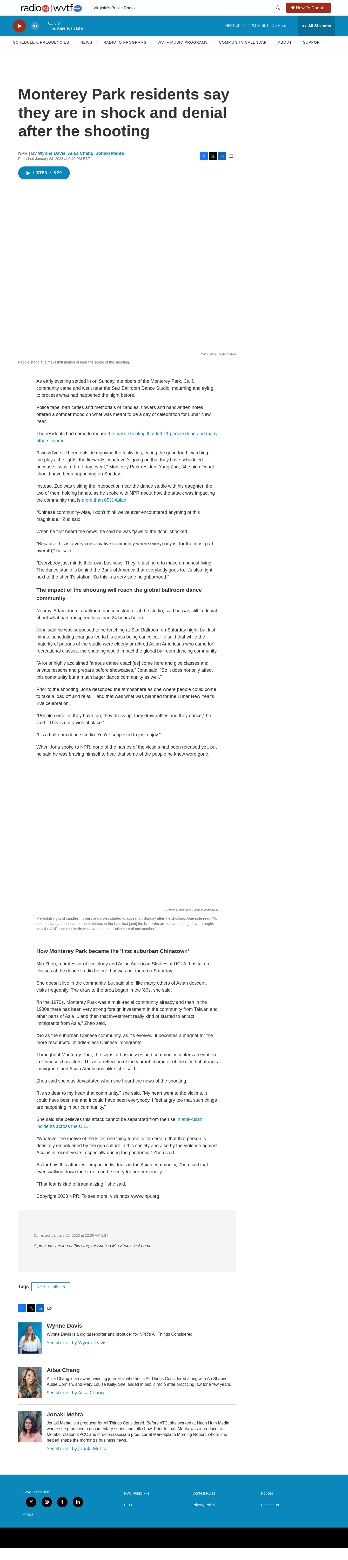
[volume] (35, 38)
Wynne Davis (52, 165)
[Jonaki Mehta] (30, 1438)
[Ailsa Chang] (30, 1394)
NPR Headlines (51, 1298)
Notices (267, 1505)
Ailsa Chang (80, 165)
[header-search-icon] (278, 13)
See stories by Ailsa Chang (75, 1404)
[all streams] (316, 37)
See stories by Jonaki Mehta (77, 1460)
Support (312, 54)
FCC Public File (136, 1505)
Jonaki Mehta (110, 165)
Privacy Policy (203, 1517)
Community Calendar (243, 54)
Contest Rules (203, 1505)
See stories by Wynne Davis (76, 1354)
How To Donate (313, 13)
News (86, 54)
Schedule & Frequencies (41, 54)
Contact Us (270, 1517)
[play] (19, 38)
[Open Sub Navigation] (73, 54)
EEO (128, 1517)
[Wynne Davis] (30, 1349)
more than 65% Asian (104, 511)
